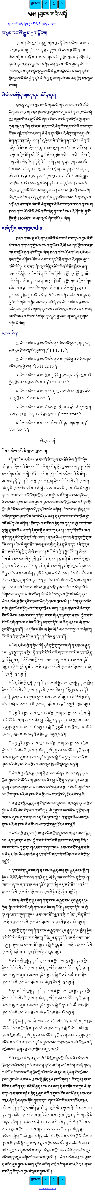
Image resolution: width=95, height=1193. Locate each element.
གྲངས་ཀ (35, 4)
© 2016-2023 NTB (47, 1189)
